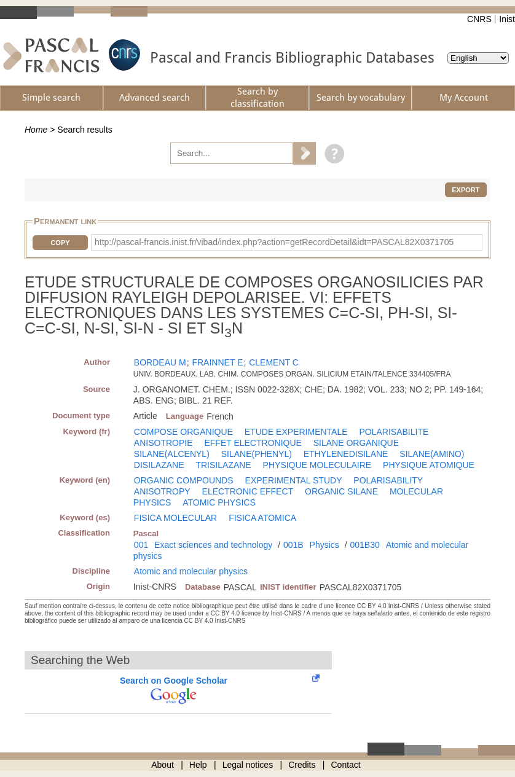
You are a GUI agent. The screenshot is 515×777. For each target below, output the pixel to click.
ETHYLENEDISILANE (346, 454)
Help (198, 765)
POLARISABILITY (388, 480)
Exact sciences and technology (213, 545)
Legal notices (247, 765)
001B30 (365, 545)
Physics (324, 545)
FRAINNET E (217, 362)
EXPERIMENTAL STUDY (293, 480)
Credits (301, 765)
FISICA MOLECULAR (175, 518)
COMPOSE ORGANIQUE (183, 432)
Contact (346, 765)
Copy (59, 242)
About (162, 765)
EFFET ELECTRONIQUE (252, 443)
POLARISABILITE (393, 432)
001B (293, 545)
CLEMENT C (274, 362)
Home (36, 130)
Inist (507, 19)
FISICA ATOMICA (262, 518)
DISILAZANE (159, 465)
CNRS (479, 19)
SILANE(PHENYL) (256, 454)
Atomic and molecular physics (191, 571)
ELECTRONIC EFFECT (248, 491)
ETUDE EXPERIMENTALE (296, 432)
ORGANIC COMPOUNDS (184, 480)
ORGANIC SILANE (341, 491)
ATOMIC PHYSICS (219, 502)
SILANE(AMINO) (431, 454)
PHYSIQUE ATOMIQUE (428, 465)
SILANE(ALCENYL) (172, 454)
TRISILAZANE (223, 465)
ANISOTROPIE (163, 443)
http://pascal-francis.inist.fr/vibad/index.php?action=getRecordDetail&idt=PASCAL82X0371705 (274, 242)
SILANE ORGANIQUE (356, 443)
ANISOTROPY (162, 491)
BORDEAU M (160, 362)
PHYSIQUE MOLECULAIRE (317, 465)
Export (465, 189)
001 (141, 545)
